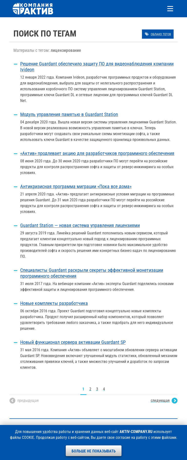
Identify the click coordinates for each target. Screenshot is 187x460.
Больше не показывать (94, 451)
